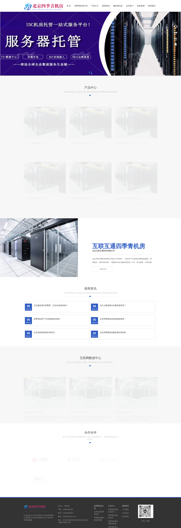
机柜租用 (141, 6)
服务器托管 (118, 6)
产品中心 (95, 6)
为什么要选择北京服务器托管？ (113, 311)
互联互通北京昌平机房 (78, 417)
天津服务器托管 (74, 524)
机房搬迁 (141, 524)
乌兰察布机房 (131, 524)
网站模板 (29, 505)
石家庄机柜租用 (109, 524)
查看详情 (103, 275)
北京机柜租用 (62, 524)
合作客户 (130, 6)
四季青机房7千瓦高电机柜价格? (47, 324)
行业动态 (125, 498)
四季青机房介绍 (81, 6)
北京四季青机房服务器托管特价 (113, 338)
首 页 (69, 6)
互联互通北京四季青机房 (33, 417)
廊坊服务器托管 (97, 524)
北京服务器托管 (51, 524)
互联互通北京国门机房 (124, 417)
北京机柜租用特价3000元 (44, 338)
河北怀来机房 (120, 524)
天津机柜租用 (85, 524)
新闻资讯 (106, 6)
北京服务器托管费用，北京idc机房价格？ (51, 311)
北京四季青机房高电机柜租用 (112, 324)
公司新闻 (125, 494)
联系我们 (152, 6)
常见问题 (125, 501)
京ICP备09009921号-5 (39, 502)
